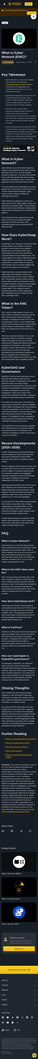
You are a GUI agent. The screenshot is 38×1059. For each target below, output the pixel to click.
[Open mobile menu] (35, 4)
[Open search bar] (22, 4)
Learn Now (31, 13)
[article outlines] (33, 16)
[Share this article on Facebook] (12, 831)
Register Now (19, 949)
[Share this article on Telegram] (21, 831)
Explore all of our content (19, 970)
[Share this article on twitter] (3, 831)
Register (28, 4)
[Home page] (14, 4)
